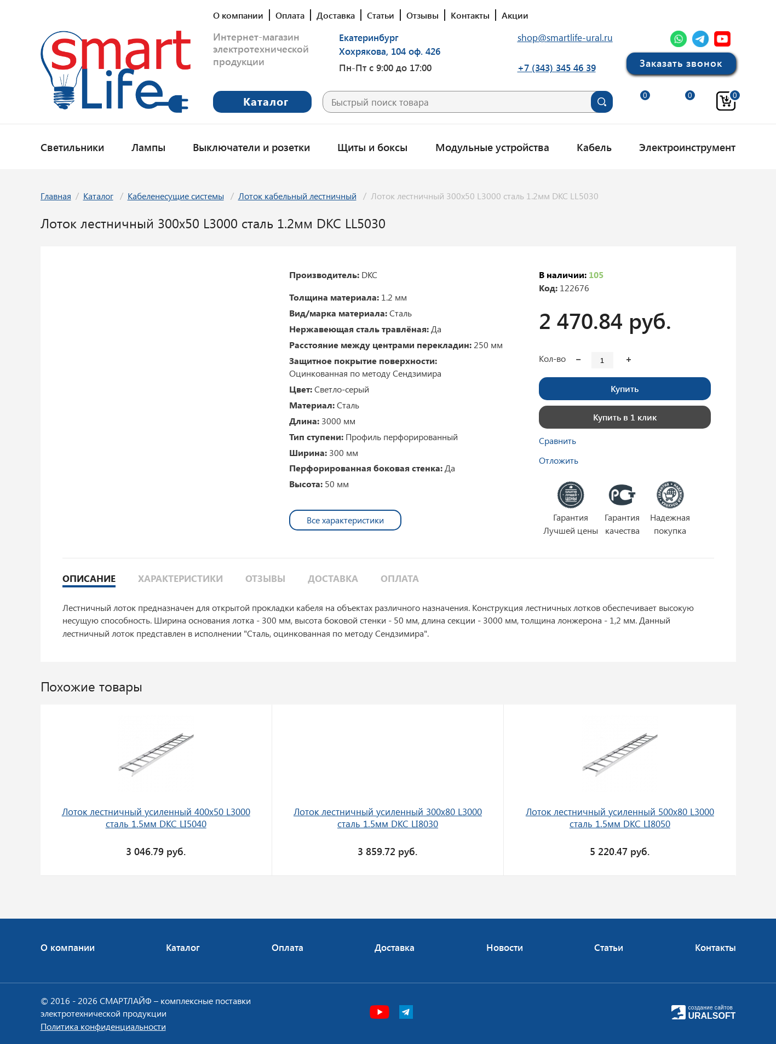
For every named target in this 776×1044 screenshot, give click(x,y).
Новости (504, 947)
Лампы (148, 147)
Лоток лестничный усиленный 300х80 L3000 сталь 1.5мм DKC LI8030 (388, 817)
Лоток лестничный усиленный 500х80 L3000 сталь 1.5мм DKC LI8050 (620, 817)
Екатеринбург (369, 37)
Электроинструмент (687, 147)
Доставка (336, 15)
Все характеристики (345, 520)
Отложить (558, 460)
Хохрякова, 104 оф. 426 (389, 51)
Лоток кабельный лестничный (297, 195)
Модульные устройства (492, 147)
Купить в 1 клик (625, 417)
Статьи (380, 15)
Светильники (72, 147)
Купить (625, 388)
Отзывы (422, 15)
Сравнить (557, 440)
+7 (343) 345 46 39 (557, 67)
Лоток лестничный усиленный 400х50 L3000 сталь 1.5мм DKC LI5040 (156, 817)
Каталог (98, 195)
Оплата (289, 15)
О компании (238, 15)
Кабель (594, 147)
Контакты (470, 15)
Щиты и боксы (372, 147)
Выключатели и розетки (251, 147)
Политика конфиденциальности (103, 1026)
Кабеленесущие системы (176, 195)
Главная (56, 195)
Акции (515, 15)
